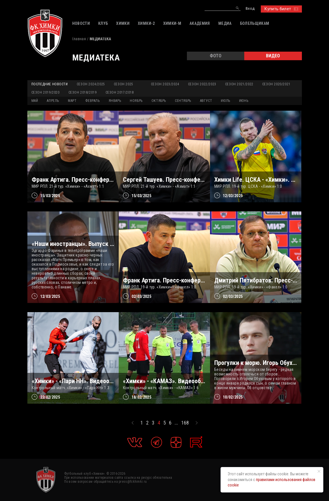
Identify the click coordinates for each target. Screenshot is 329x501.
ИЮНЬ (243, 101)
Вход (250, 9)
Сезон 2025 (123, 84)
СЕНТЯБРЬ (183, 101)
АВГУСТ (206, 101)
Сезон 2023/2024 (165, 84)
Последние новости (49, 84)
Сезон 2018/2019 (82, 92)
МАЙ (34, 101)
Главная (79, 39)
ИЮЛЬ (225, 101)
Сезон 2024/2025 (91, 84)
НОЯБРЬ (136, 101)
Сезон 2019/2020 (45, 92)
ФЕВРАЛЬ (92, 101)
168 (185, 422)
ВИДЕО (273, 55)
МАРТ (72, 101)
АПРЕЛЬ (53, 101)
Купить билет (281, 9)
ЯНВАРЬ (115, 101)
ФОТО (215, 55)
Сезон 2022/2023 (202, 84)
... (176, 422)
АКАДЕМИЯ (199, 23)
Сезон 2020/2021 (276, 84)
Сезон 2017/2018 (120, 92)
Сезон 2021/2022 (239, 84)
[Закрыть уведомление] (319, 471)
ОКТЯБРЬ (159, 101)
